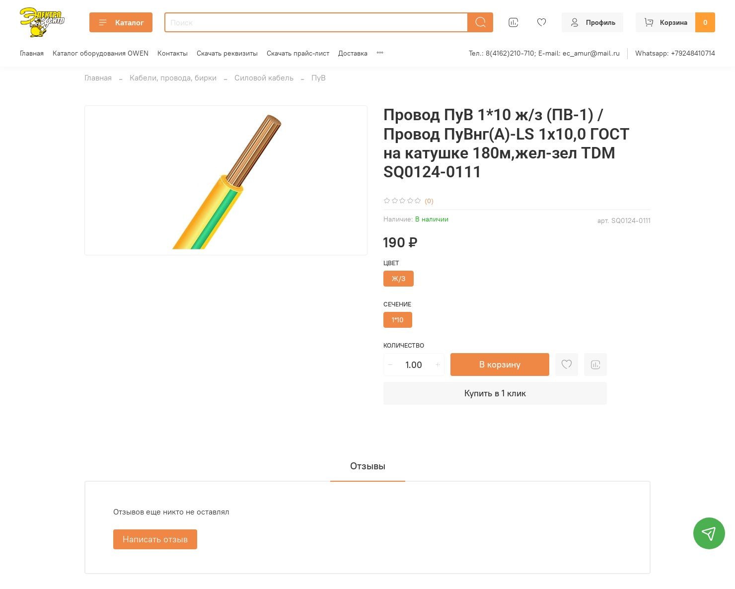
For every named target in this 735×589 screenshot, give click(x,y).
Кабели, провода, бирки (173, 77)
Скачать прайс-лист (298, 53)
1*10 (398, 319)
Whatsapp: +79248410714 (675, 53)
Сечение (397, 304)
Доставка (353, 53)
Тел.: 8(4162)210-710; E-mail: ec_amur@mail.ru (544, 53)
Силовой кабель (264, 77)
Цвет (391, 263)
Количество (403, 345)
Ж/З (398, 278)
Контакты (172, 53)
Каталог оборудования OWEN (100, 53)
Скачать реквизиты (227, 53)
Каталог (121, 22)
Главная (32, 53)
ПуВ (318, 77)
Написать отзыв (155, 539)
